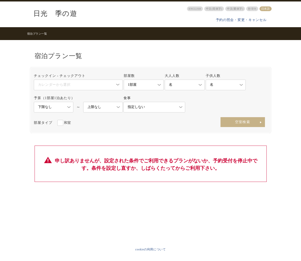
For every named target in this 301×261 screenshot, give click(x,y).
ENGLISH (195, 8)
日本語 (265, 8)
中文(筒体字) (214, 8)
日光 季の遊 (55, 13)
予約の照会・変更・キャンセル (241, 20)
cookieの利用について (150, 249)
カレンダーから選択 (54, 85)
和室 (67, 123)
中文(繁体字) (235, 8)
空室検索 (242, 122)
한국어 (252, 8)
